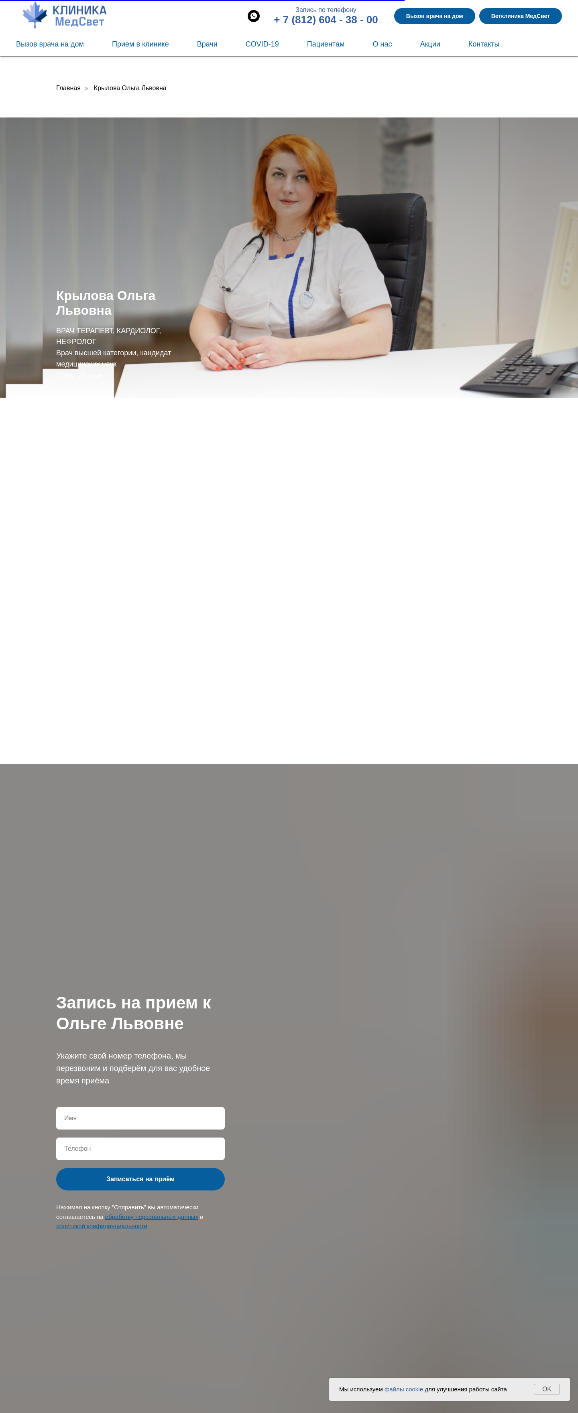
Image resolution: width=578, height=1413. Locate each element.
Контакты (484, 44)
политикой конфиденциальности (101, 1226)
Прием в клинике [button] (140, 44)
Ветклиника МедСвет (520, 16)
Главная (68, 88)
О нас (382, 44)
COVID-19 (262, 44)
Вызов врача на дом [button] (434, 16)
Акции (430, 44)
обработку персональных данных (151, 1216)
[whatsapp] (254, 16)
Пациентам (326, 44)
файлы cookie (404, 1389)
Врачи (207, 44)
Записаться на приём (140, 1179)
